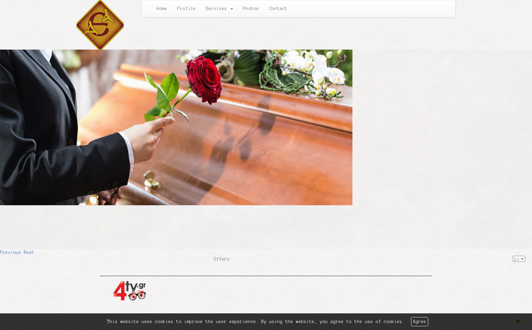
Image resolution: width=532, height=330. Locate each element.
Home (162, 8)
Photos (251, 8)
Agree (419, 321)
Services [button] (219, 8)
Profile (186, 8)
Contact (278, 8)
